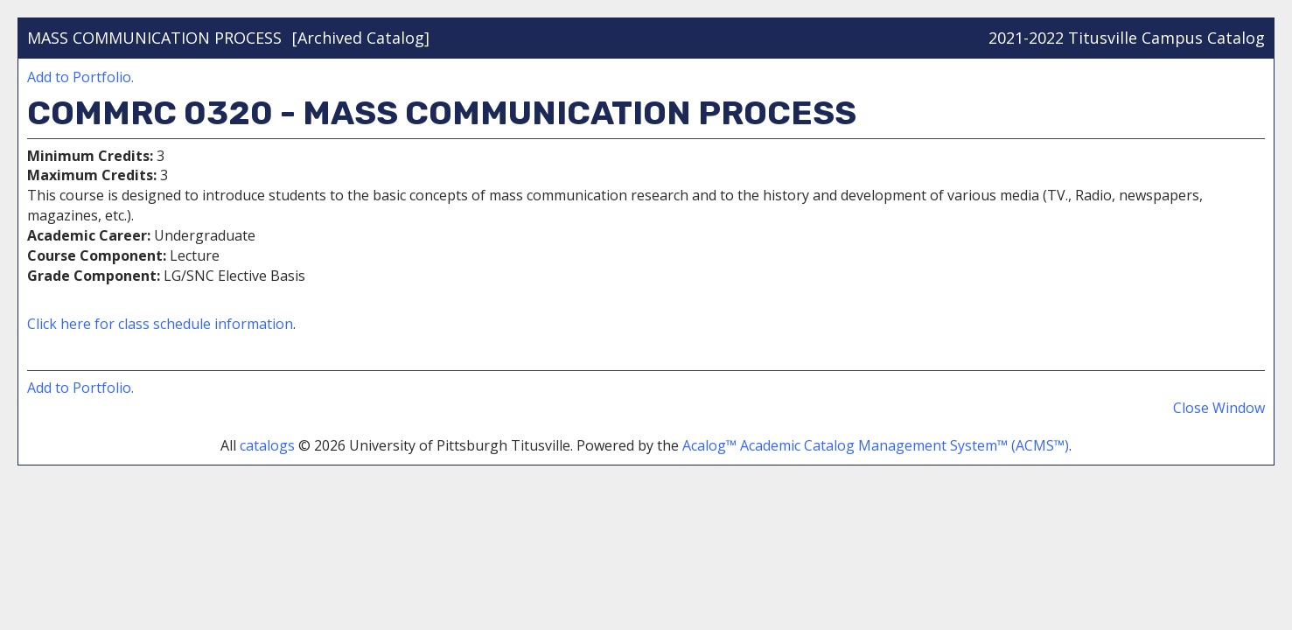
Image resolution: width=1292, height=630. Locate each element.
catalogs (267, 445)
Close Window (1219, 407)
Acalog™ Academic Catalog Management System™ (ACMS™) (875, 445)
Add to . (80, 77)
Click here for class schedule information (160, 323)
